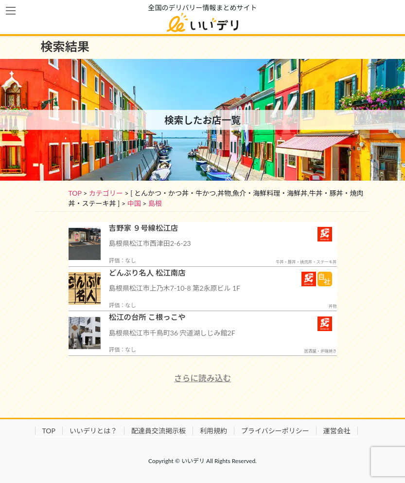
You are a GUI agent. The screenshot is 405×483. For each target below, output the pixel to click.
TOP (75, 193)
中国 (134, 203)
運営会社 (337, 431)
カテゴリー (106, 193)
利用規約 (213, 431)
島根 (155, 203)
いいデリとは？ (93, 431)
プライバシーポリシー (275, 431)
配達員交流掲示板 (158, 431)
